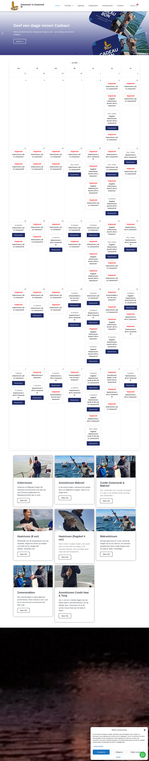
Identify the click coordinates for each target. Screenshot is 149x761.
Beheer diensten (98, 746)
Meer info (23, 500)
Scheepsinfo (107, 6)
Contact (120, 6)
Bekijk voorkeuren (137, 752)
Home (57, 6)
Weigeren (119, 752)
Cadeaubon (93, 6)
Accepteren (101, 752)
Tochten (69, 6)
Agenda (81, 6)
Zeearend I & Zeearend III (32, 5)
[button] (145, 730)
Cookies (118, 757)
